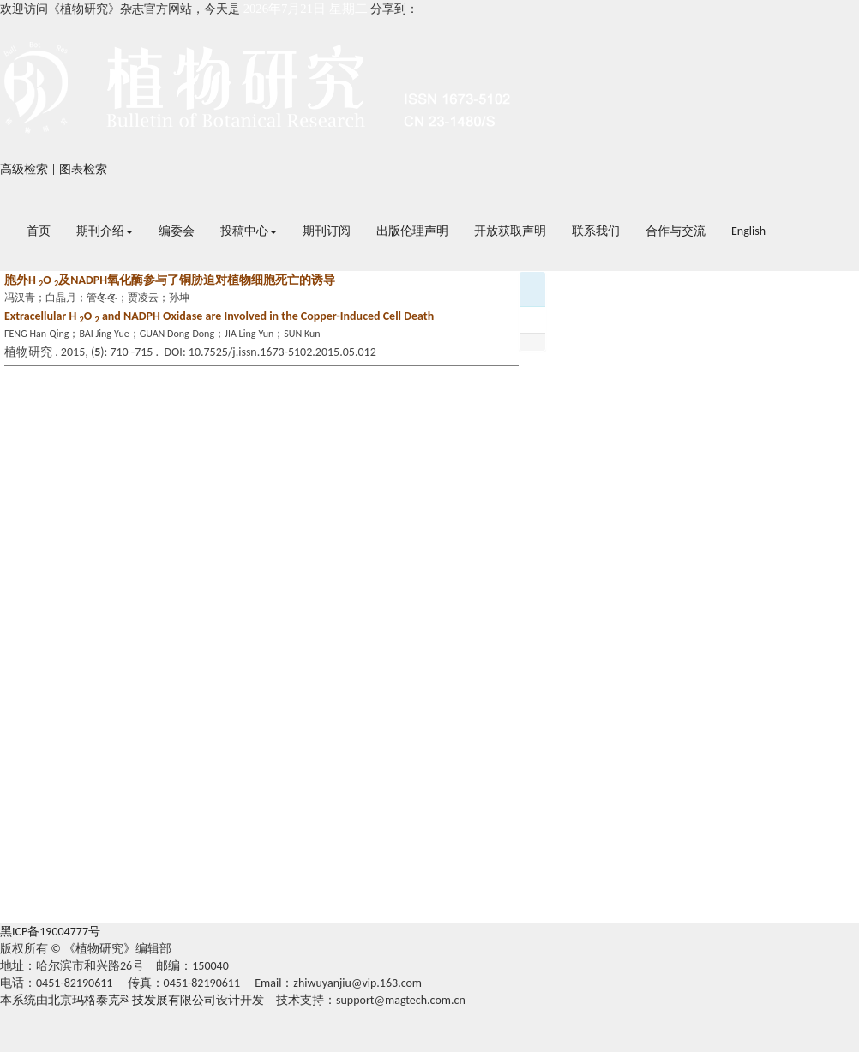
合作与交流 (676, 231)
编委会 (177, 231)
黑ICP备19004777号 (50, 931)
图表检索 (83, 169)
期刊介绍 (104, 231)
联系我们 (596, 231)
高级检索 (24, 169)
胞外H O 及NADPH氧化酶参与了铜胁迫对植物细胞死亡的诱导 (169, 280)
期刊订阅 (327, 231)
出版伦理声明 (412, 231)
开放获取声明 (510, 231)
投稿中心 (248, 231)
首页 (39, 231)
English (748, 231)
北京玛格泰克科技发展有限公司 (132, 1000)
